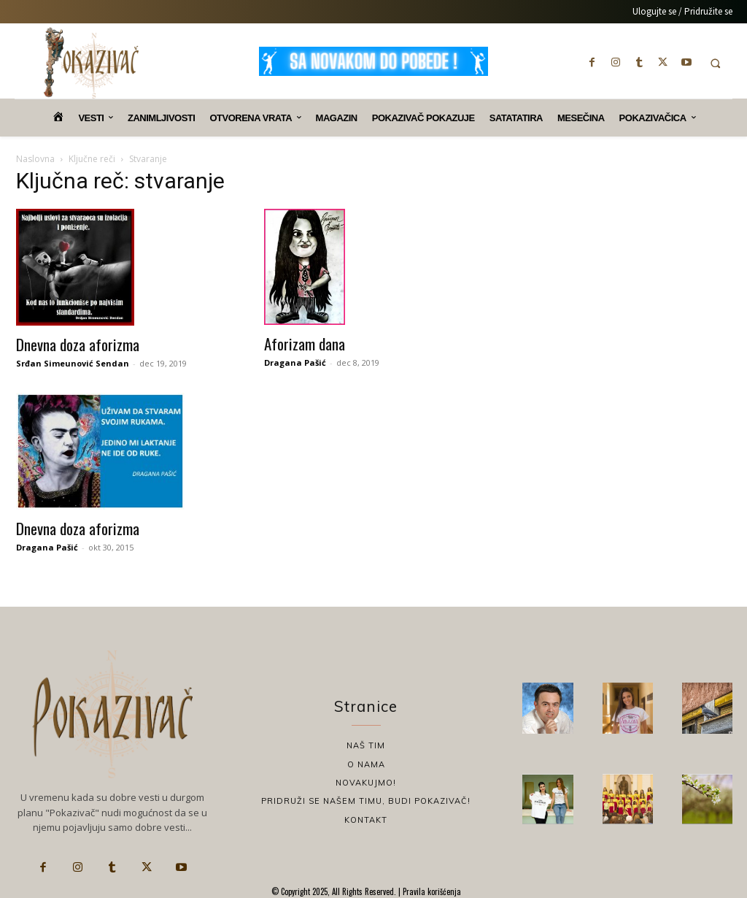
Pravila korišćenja (430, 891)
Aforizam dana (304, 343)
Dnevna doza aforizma (77, 344)
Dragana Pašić (295, 362)
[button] (715, 63)
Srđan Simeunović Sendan (72, 363)
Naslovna (35, 159)
